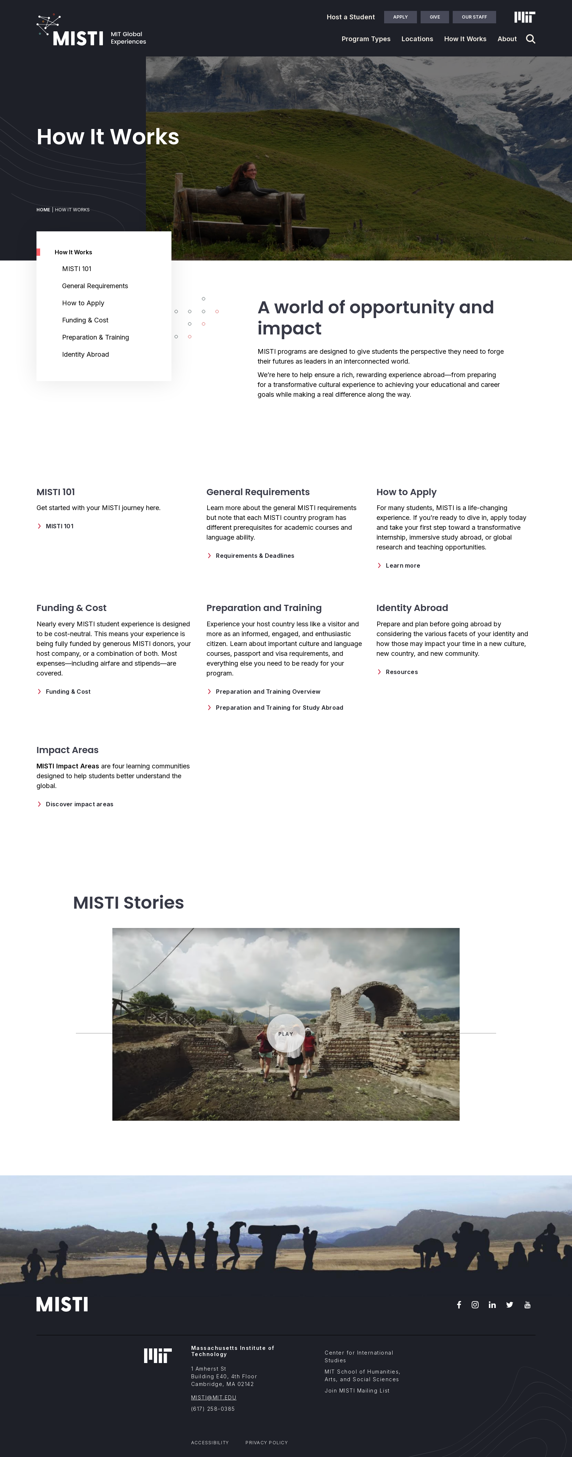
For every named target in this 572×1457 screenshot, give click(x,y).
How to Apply (83, 303)
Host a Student (351, 17)
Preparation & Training (95, 337)
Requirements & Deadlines (255, 555)
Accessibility (210, 1442)
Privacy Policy (267, 1442)
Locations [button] (417, 39)
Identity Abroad (85, 354)
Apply (400, 17)
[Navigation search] (531, 39)
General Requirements (95, 286)
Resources (402, 671)
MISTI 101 (76, 269)
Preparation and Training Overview (268, 691)
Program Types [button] (366, 39)
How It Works (73, 252)
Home (43, 209)
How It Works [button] (465, 39)
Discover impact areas (79, 804)
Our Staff (474, 17)
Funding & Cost (85, 320)
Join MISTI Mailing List (357, 1390)
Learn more (403, 565)
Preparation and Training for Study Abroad (279, 707)
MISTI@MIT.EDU (214, 1397)
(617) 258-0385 (213, 1409)
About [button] (507, 39)
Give (435, 17)
